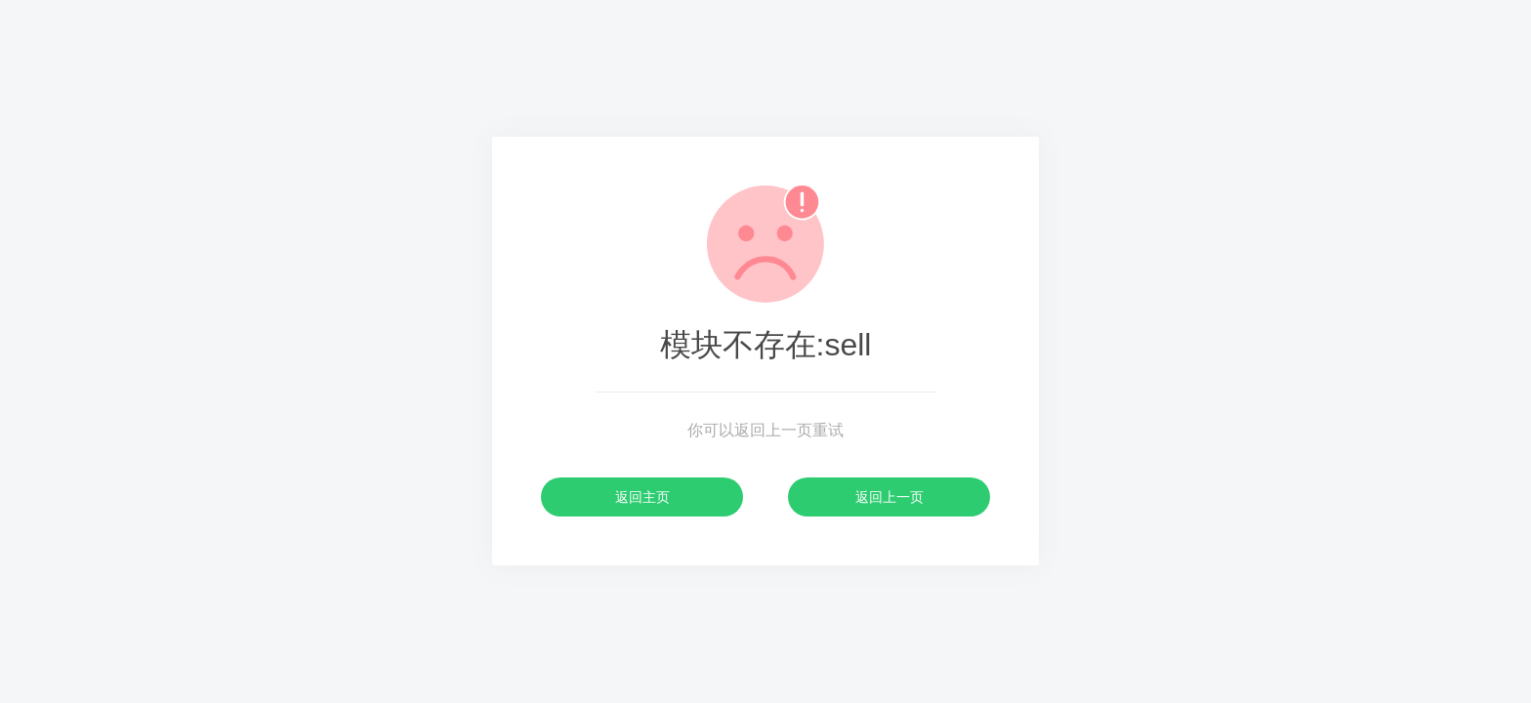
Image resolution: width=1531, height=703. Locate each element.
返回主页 (642, 497)
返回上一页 (889, 497)
